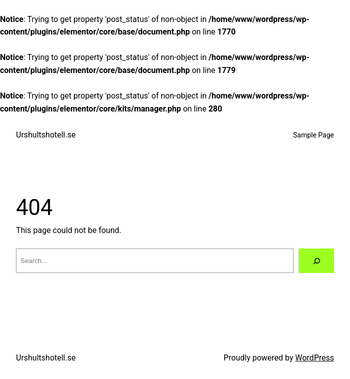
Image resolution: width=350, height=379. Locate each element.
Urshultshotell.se (45, 135)
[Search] (316, 260)
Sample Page (313, 135)
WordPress (314, 357)
